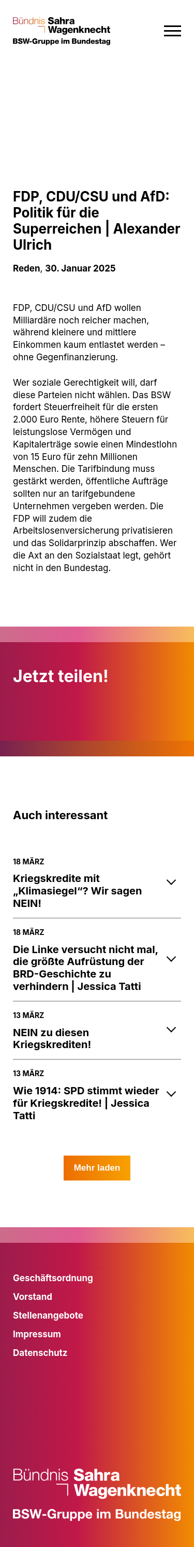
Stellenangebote (48, 1315)
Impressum (37, 1334)
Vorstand (32, 1297)
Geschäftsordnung (53, 1278)
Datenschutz (40, 1353)
